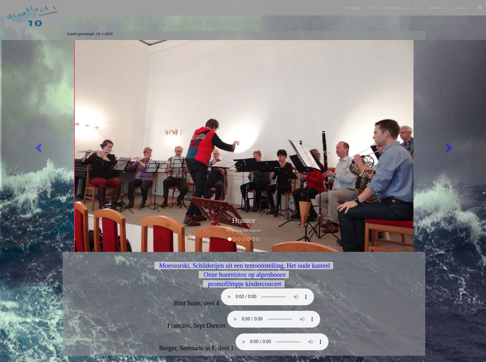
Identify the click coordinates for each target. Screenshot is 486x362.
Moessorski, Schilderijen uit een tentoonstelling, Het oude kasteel (243, 265)
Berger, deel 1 (282, 341)
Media (437, 8)
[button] (38, 146)
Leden (461, 8)
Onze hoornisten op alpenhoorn (244, 274)
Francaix (273, 319)
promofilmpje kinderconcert (243, 284)
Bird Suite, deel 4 (267, 296)
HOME (353, 8)
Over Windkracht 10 (396, 8)
